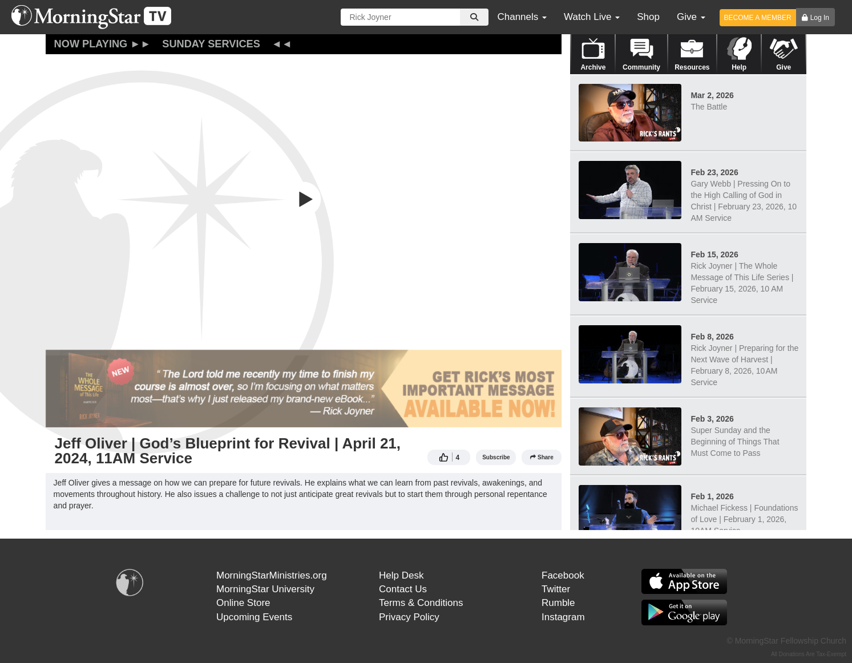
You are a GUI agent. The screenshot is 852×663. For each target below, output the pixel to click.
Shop (648, 16)
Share (542, 457)
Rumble (558, 602)
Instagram (563, 617)
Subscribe (496, 457)
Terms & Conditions (421, 602)
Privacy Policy (409, 617)
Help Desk (401, 575)
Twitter (556, 589)
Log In (819, 18)
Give (691, 16)
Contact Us (403, 589)
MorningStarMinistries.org (271, 575)
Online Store (243, 602)
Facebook (563, 575)
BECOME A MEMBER (758, 18)
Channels (522, 16)
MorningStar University (265, 589)
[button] (303, 199)
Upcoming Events (254, 617)
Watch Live (592, 16)
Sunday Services (211, 44)
